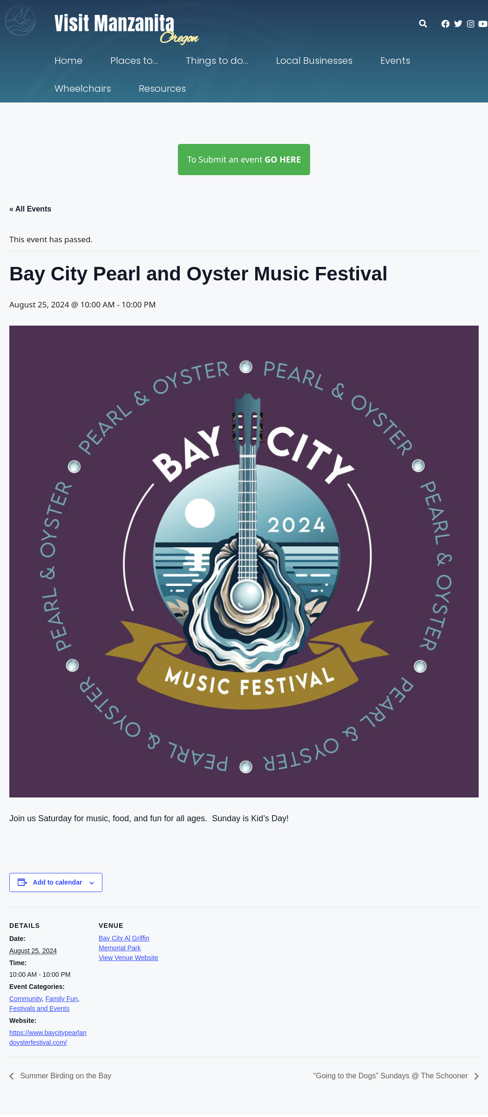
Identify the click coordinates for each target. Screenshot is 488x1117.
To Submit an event (244, 159)
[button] (427, 23)
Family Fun (62, 998)
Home (68, 60)
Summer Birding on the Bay (64, 1076)
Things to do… (217, 60)
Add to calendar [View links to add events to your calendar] (57, 882)
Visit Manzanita (114, 23)
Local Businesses (314, 60)
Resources (162, 88)
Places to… (134, 60)
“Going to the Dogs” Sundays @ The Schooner (391, 1076)
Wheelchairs (82, 88)
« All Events (30, 209)
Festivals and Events (39, 1008)
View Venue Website (128, 957)
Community (25, 998)
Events (395, 60)
